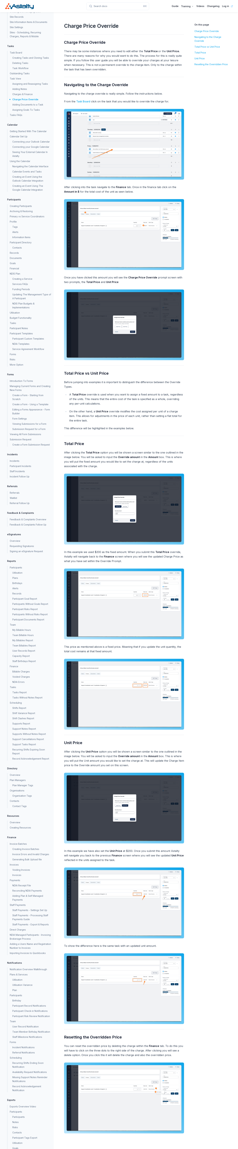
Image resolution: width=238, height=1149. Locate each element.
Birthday (16, 1000)
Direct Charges (18, 929)
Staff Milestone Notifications (27, 1037)
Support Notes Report (24, 728)
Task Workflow (20, 68)
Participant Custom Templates (28, 338)
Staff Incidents (17, 471)
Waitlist (13, 498)
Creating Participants (21, 206)
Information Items (21, 237)
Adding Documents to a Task (27, 104)
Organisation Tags (22, 795)
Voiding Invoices (21, 869)
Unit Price (199, 58)
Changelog (213, 6)
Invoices (16, 875)
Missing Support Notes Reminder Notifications (29, 1079)
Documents (16, 258)
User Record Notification (25, 1026)
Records (14, 252)
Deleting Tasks (20, 63)
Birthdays (17, 583)
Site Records (17, 16)
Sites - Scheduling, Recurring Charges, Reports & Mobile (25, 34)
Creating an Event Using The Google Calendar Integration (27, 187)
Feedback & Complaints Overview (28, 519)
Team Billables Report (24, 645)
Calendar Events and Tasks (27, 171)
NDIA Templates (20, 343)
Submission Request (20, 439)
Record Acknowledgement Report (30, 758)
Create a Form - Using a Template (30, 404)
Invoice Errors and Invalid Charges (30, 854)
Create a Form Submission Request (31, 444)
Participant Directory (21, 242)
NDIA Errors (18, 682)
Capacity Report (21, 656)
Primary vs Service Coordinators (27, 216)
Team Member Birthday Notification (31, 1031)
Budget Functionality (21, 317)
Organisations (17, 790)
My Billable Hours (21, 630)
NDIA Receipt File (21, 885)
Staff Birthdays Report (24, 661)
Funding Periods (21, 289)
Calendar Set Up (18, 136)
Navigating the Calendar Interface (30, 166)
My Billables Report (22, 640)
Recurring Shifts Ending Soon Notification (28, 1065)
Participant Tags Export (24, 1137)
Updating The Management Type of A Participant (31, 296)
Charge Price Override (25, 99)
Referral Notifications (23, 1052)
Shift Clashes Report (23, 718)
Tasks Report (19, 692)
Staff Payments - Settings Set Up (29, 910)
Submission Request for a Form (29, 429)
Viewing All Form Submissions (25, 434)
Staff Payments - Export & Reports (30, 924)
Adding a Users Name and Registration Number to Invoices (30, 946)
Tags (15, 226)
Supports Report (21, 723)
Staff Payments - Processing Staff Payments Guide (30, 917)
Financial (14, 268)
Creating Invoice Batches (25, 849)
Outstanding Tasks (20, 73)
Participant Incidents (20, 466)
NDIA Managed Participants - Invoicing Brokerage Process (30, 936)
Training (187, 6)
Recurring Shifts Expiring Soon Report (28, 751)
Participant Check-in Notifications (30, 1011)
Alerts (15, 232)
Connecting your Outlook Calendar (31, 141)
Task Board (16, 52)
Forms (13, 354)
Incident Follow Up (19, 476)
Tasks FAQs (16, 115)
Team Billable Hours (23, 635)
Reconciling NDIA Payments (27, 890)
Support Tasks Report (24, 744)
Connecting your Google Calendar (30, 146)
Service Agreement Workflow (28, 349)
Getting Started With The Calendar (28, 131)
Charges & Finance (22, 94)
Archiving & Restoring (21, 211)
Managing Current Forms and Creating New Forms (30, 388)
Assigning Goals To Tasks (26, 109)
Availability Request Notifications (29, 1072)
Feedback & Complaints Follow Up (28, 524)
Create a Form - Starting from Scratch (27, 397)
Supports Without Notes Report (29, 734)
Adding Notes (19, 89)
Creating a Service (22, 278)
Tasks (13, 323)
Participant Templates (21, 333)
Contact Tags (19, 806)
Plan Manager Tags (22, 785)
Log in (225, 6)
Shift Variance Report (23, 713)
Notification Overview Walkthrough (28, 969)
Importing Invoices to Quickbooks (28, 953)
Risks (12, 359)
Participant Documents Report (28, 619)
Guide (175, 6)
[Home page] (19, 6)
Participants (18, 1117)
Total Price (200, 52)
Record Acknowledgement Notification (26, 1088)
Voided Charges (21, 676)
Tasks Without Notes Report (27, 697)
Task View (15, 78)
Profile (13, 221)
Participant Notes (19, 328)
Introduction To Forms (21, 381)
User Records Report (23, 650)
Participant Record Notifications (29, 1005)
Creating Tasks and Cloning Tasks (30, 57)
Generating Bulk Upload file (27, 859)
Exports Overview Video (23, 1106)
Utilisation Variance (22, 985)
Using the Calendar (20, 161)
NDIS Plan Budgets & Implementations (23, 305)
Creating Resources (20, 827)
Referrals (15, 492)
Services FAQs (20, 284)
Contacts (17, 247)
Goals (13, 263)
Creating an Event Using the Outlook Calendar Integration (27, 178)
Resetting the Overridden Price (211, 64)
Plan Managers (18, 780)
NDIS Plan (15, 273)
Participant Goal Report (24, 598)
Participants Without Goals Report (30, 604)
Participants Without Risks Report (30, 614)
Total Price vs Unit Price (207, 46)
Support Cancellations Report (28, 739)
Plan (14, 990)
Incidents (14, 461)
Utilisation (15, 312)
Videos (200, 6)
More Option (16, 364)
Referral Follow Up (20, 503)
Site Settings (16, 27)
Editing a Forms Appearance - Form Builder (31, 411)
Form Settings (19, 418)
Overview (15, 540)
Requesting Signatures (22, 546)
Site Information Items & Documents (28, 22)
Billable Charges (21, 671)
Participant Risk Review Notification (31, 1016)
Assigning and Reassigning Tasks (30, 83)
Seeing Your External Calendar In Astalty (30, 154)
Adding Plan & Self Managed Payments (27, 897)
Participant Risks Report (25, 609)
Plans (15, 578)
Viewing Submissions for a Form (29, 423)
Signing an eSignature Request (26, 551)
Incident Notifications (23, 1047)
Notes (15, 1122)
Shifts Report (19, 708)
